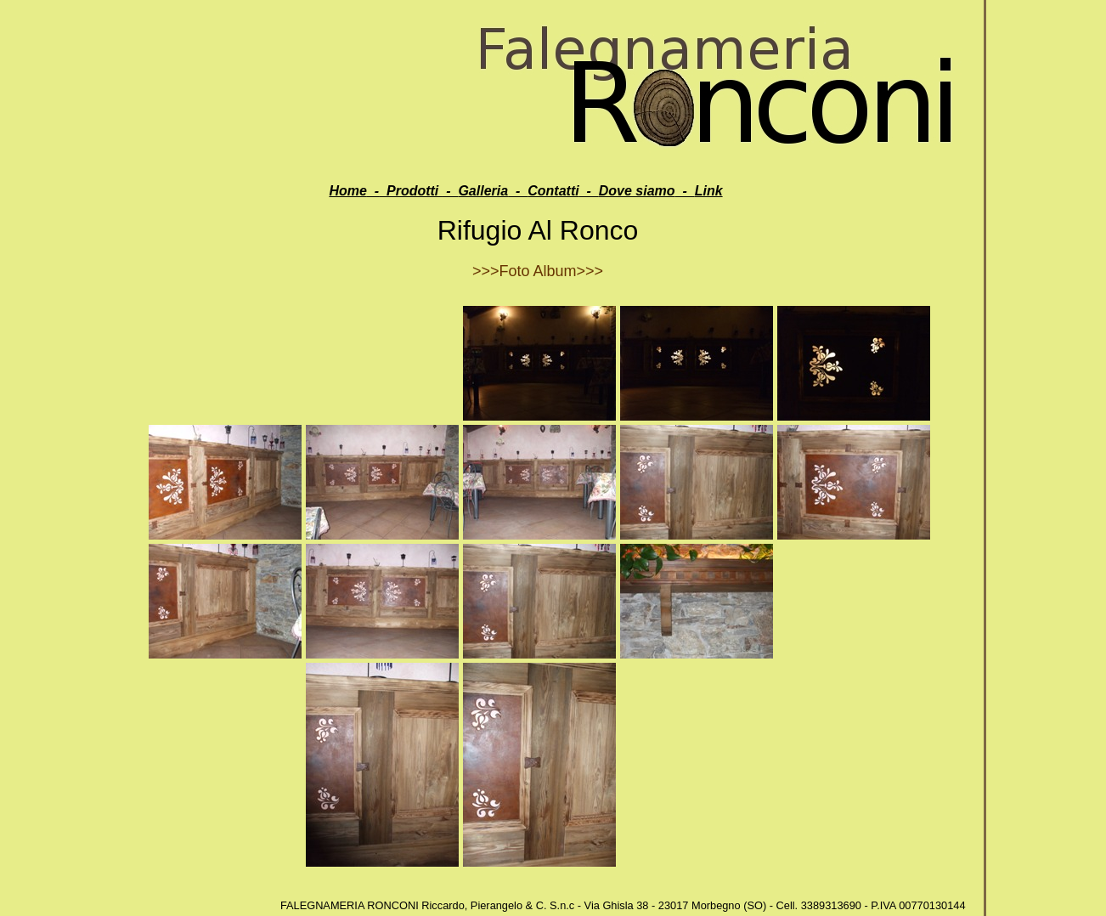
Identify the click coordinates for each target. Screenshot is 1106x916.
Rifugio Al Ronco (538, 230)
